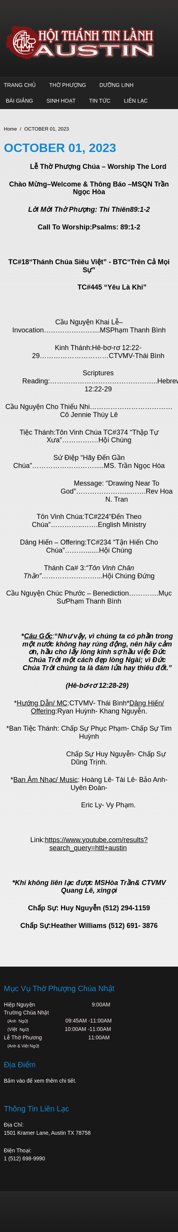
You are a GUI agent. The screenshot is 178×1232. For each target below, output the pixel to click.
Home (10, 129)
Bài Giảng (19, 101)
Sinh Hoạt (61, 101)
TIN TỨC (99, 101)
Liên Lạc (136, 101)
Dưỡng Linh (116, 85)
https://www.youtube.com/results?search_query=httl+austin (96, 844)
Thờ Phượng (67, 85)
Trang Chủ (20, 85)
